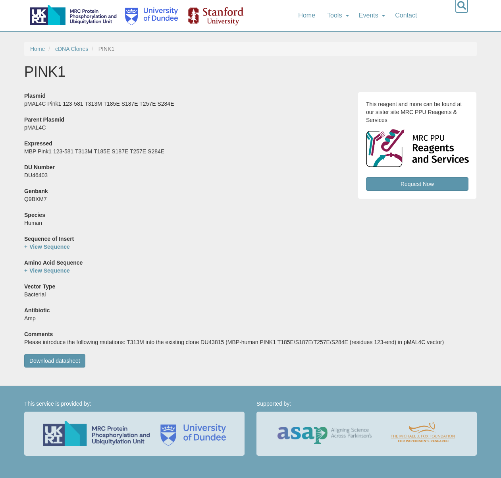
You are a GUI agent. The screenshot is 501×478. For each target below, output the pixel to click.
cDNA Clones (71, 49)
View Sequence (49, 247)
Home (306, 15)
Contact (406, 15)
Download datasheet (54, 361)
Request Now (417, 184)
